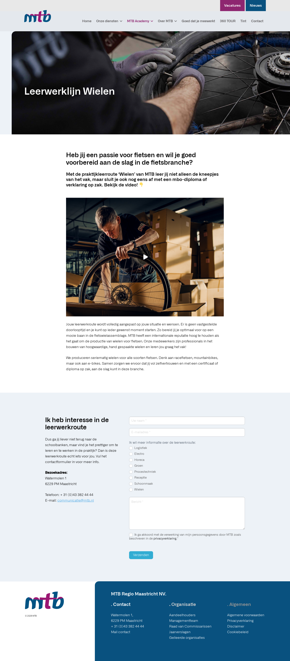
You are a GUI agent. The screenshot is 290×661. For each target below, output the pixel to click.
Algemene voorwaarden (245, 615)
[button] (120, 21)
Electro (136, 457)
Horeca (136, 463)
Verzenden (141, 558)
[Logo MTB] (37, 16)
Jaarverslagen (180, 632)
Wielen (136, 493)
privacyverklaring (164, 542)
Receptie (138, 481)
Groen (136, 469)
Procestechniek (142, 475)
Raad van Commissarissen (190, 626)
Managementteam (183, 620)
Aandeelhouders (182, 615)
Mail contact (120, 632)
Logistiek (138, 451)
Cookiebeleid (238, 632)
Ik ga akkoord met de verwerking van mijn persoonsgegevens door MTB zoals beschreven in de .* (185, 540)
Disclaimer (235, 626)
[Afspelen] (145, 257)
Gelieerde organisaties (187, 637)
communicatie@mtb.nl (75, 504)
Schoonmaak (141, 487)
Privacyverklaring (240, 620)
